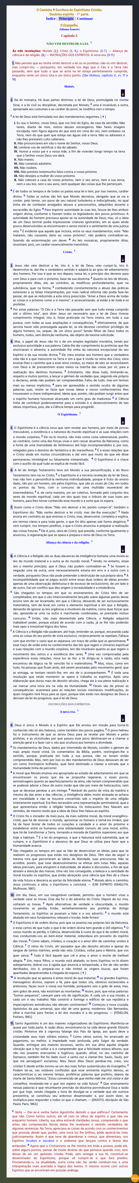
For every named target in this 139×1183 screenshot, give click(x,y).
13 (90, 1003)
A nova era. (68, 711)
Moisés (69, 86)
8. (43, 54)
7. (11, 507)
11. (12, 1023)
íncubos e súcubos (40, 1140)
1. (13, 63)
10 (95, 662)
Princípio (66, 19)
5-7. (103, 50)
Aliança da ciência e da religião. (68, 542)
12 (90, 685)
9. (11, 725)
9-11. (111, 54)
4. (11, 341)
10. (12, 894)
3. (11, 265)
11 (109, 671)
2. (56, 50)
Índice (51, 19)
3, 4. (74, 50)
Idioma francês (69, 29)
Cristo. (67, 252)
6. (11, 470)
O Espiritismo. (68, 414)
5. (11, 427)
